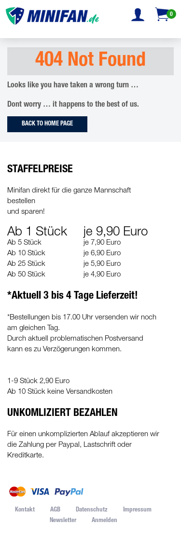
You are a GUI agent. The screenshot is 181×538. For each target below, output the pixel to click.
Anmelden (104, 521)
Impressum (137, 510)
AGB (55, 510)
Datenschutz (92, 510)
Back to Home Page (47, 124)
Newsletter (63, 521)
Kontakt (25, 510)
